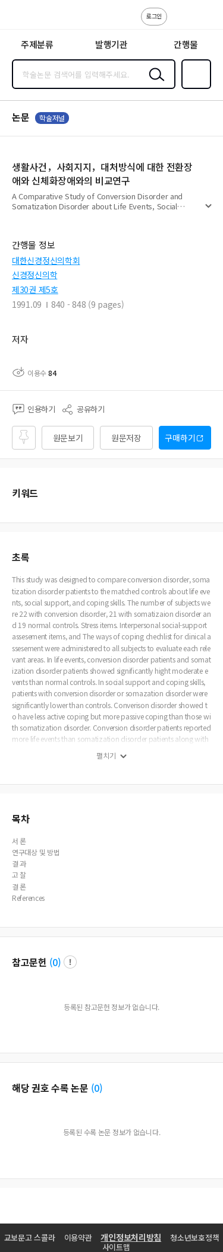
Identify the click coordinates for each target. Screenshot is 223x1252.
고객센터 (179, 22)
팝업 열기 (70, 962)
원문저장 (126, 438)
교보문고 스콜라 (29, 1237)
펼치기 (208, 211)
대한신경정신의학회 (46, 260)
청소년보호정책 (194, 1237)
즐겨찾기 (194, 88)
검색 (154, 83)
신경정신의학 (34, 275)
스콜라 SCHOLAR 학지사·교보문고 (36, 18)
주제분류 (37, 44)
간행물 (186, 44)
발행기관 (111, 44)
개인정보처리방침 (130, 1237)
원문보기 (68, 438)
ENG (204, 22)
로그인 (154, 15)
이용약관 (78, 1237)
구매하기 (180, 438)
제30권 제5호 (35, 289)
